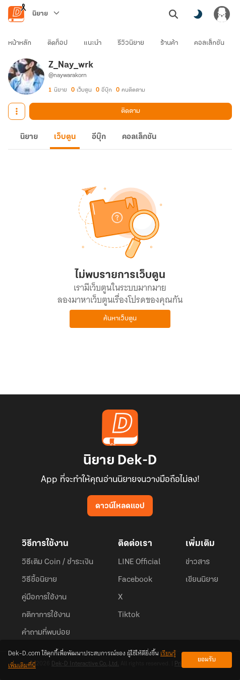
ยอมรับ (207, 659)
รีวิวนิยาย (130, 43)
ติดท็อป (57, 43)
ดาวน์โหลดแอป (120, 506)
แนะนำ (92, 43)
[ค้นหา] (173, 14)
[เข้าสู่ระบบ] (222, 14)
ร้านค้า (169, 43)
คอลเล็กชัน (209, 43)
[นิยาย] (45, 14)
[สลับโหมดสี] (198, 14)
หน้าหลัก (19, 43)
